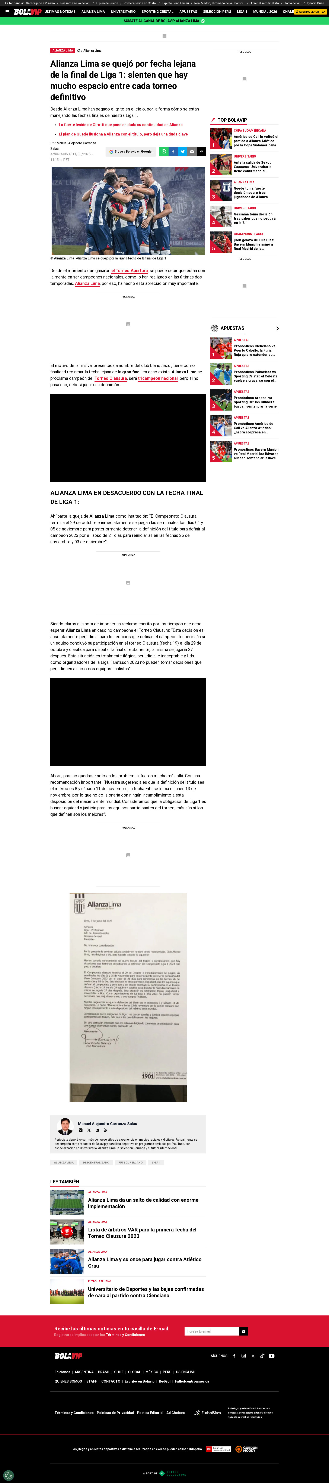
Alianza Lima (92, 50)
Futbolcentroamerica (192, 1381)
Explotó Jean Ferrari (175, 3)
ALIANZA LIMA (93, 12)
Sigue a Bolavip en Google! (133, 151)
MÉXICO (152, 1372)
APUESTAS (188, 12)
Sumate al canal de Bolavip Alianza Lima (164, 21)
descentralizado (96, 1162)
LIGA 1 (242, 12)
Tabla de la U (292, 3)
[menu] (7, 11)
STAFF (91, 1381)
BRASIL (104, 1372)
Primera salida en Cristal (140, 3)
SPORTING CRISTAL (157, 12)
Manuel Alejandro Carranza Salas (107, 1123)
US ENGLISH (185, 1372)
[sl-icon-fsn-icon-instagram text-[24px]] (243, 1356)
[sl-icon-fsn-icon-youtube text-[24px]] (271, 1356)
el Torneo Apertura (129, 270)
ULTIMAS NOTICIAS (60, 12)
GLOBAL (134, 1372)
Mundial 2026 (265, 12)
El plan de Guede (107, 3)
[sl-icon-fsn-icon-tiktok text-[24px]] (262, 1356)
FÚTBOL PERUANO (130, 1162)
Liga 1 (156, 1162)
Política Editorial (150, 1413)
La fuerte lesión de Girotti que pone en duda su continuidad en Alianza (121, 124)
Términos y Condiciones (125, 1335)
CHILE (119, 1372)
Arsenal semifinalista (264, 3)
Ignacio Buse (315, 3)
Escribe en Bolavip (139, 1381)
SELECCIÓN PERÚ (217, 12)
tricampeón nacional (158, 378)
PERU (167, 1372)
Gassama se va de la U (75, 3)
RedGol (164, 1381)
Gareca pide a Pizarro (40, 3)
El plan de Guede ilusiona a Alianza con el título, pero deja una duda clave (123, 134)
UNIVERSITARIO (123, 12)
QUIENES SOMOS (68, 1381)
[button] (173, 151)
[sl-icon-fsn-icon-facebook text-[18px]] (234, 1356)
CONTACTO (110, 1381)
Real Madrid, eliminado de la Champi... (219, 3)
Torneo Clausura (111, 378)
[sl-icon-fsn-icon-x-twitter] (253, 1356)
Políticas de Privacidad (115, 1413)
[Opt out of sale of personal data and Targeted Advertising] (8, 1475)
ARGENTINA (84, 1372)
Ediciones (62, 1372)
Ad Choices (175, 1413)
